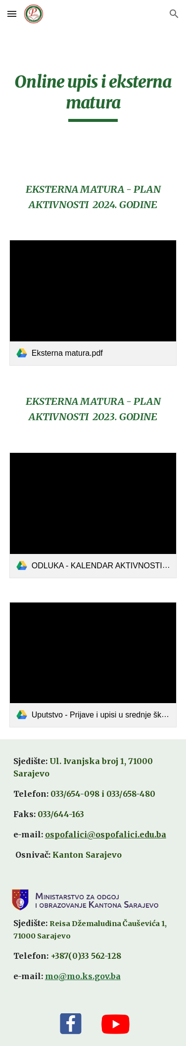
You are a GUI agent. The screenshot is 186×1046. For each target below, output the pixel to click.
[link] (93, 303)
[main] (93, 96)
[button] (12, 13)
